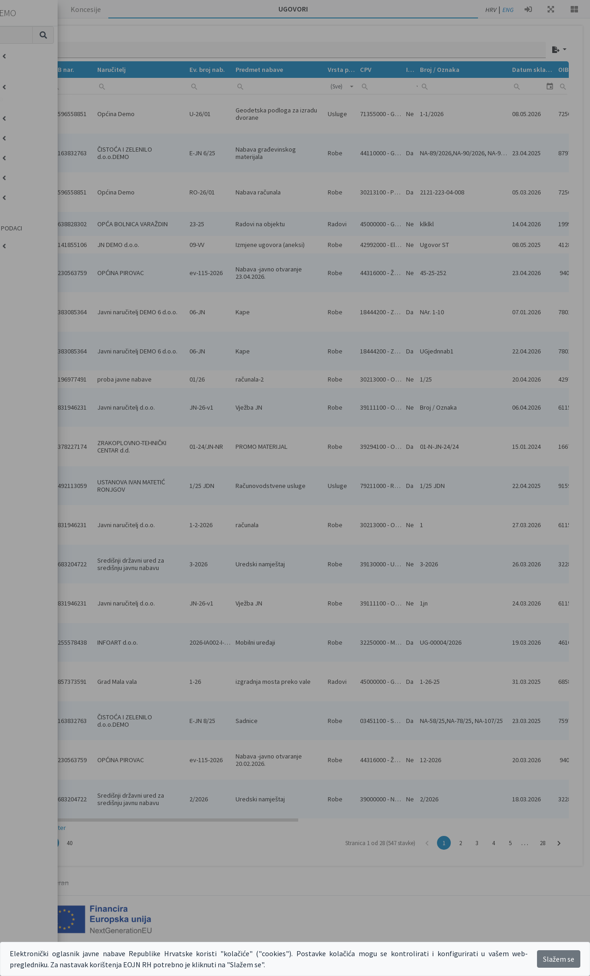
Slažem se (558, 959)
